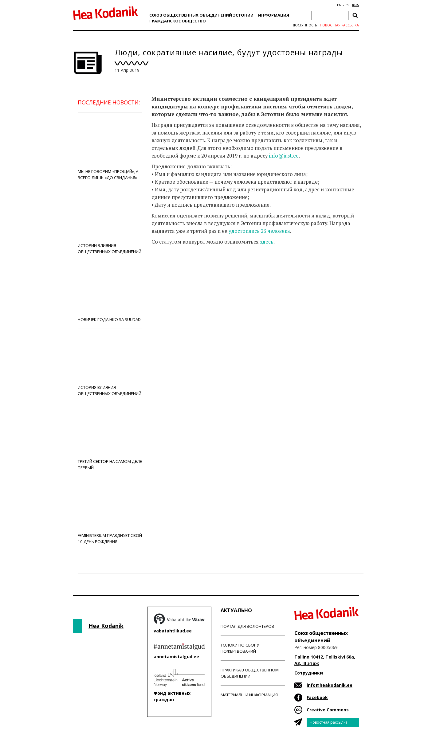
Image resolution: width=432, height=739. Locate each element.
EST (348, 5)
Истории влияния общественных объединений (110, 223)
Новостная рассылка (339, 25)
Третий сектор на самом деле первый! (110, 439)
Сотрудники (308, 673)
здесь (266, 241)
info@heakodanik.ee (329, 685)
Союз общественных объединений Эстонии (201, 15)
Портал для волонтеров (247, 626)
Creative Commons (328, 710)
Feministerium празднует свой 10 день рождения (110, 513)
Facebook (317, 697)
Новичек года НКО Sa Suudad (110, 294)
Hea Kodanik (106, 625)
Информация (273, 15)
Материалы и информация (249, 695)
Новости (168, 266)
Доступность (305, 25)
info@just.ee (284, 155)
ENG (340, 5)
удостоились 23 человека (259, 231)
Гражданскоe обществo (177, 21)
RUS (355, 5)
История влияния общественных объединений (110, 365)
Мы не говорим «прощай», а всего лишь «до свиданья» (110, 149)
